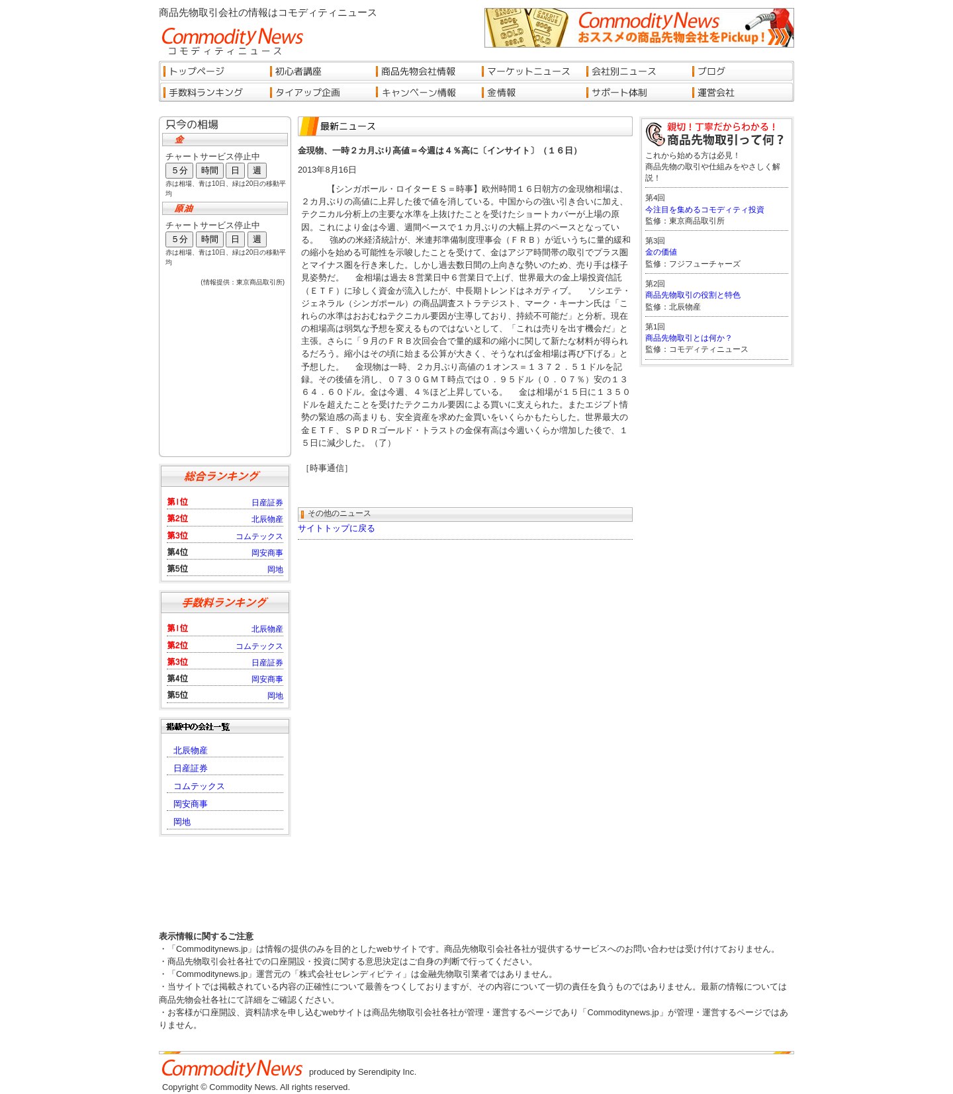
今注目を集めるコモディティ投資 (704, 210)
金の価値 (661, 252)
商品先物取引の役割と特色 (693, 295)
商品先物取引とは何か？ (689, 338)
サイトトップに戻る (336, 528)
